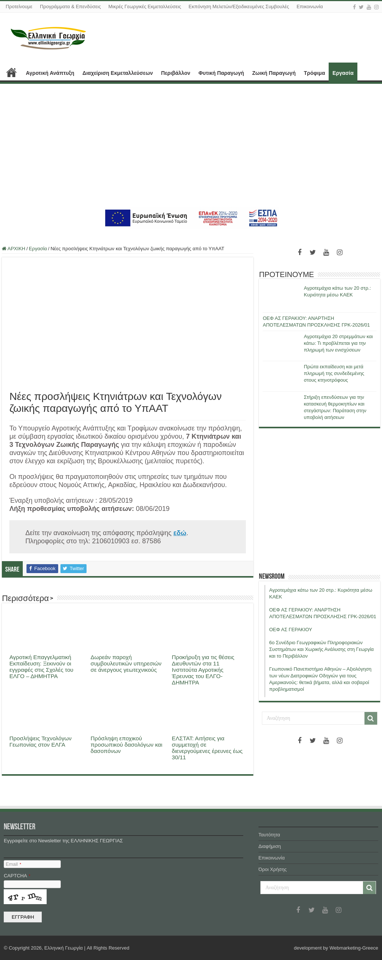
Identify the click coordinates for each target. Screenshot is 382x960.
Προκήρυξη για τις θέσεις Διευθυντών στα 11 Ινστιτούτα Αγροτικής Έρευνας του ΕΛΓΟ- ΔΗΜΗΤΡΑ (203, 670)
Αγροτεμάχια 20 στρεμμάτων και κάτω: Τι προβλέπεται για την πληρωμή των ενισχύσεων (338, 343)
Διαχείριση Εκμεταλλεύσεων (117, 73)
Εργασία (342, 73)
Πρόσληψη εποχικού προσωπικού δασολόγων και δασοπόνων (126, 744)
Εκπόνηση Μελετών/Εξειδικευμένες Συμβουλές (239, 6)
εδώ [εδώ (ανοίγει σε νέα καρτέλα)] (180, 533)
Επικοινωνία (310, 6)
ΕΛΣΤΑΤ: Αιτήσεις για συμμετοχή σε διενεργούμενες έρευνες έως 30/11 (207, 747)
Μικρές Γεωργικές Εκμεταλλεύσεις (144, 6)
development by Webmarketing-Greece (336, 948)
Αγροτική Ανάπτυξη (50, 73)
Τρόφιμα (314, 73)
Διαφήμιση (270, 846)
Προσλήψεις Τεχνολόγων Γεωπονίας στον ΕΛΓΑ (40, 741)
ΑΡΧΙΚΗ (11, 72)
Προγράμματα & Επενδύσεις (70, 6)
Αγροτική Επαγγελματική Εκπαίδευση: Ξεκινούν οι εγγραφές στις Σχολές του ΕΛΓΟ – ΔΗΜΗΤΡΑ (41, 666)
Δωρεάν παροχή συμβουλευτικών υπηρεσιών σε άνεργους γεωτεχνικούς (126, 663)
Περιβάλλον (175, 73)
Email (13, 864)
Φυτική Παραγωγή (221, 73)
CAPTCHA (17, 875)
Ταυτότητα (269, 834)
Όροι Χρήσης (273, 869)
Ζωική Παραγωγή (273, 73)
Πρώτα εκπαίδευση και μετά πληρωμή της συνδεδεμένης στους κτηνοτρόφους (334, 373)
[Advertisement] (191, 145)
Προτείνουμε (19, 6)
